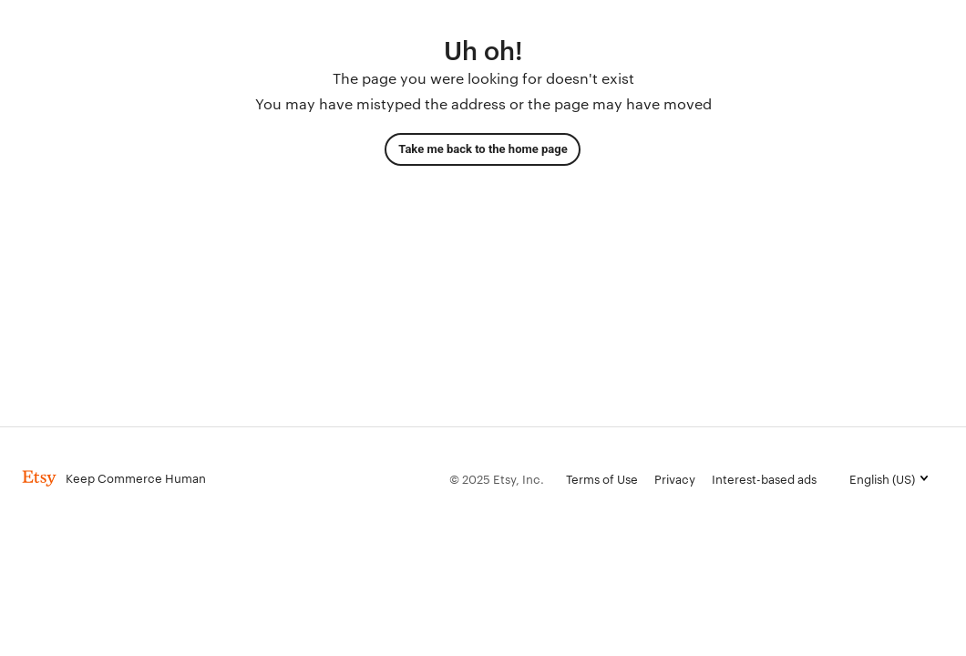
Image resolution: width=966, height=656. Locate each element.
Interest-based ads (764, 478)
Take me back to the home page (482, 149)
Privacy (674, 478)
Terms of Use (602, 478)
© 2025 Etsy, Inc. (496, 478)
